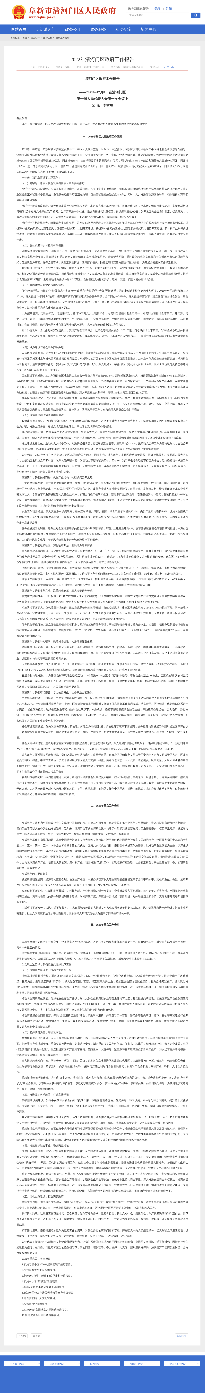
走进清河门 (46, 29)
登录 (157, 8)
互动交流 (123, 29)
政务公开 (73, 29)
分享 (36, 1336)
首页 (25, 38)
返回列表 (181, 1336)
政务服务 (98, 29)
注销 (169, 8)
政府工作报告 (62, 38)
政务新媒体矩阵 (138, 8)
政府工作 (47, 38)
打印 (22, 1336)
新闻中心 (148, 29)
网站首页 (18, 29)
